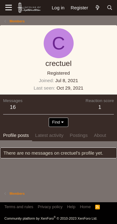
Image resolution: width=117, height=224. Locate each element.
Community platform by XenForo (50, 218)
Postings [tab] (79, 135)
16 (13, 107)
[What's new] (97, 7)
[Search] (110, 7)
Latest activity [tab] (49, 135)
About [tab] (100, 135)
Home (85, 206)
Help (71, 206)
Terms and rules (18, 206)
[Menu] (8, 8)
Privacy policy (50, 206)
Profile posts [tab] (16, 135)
